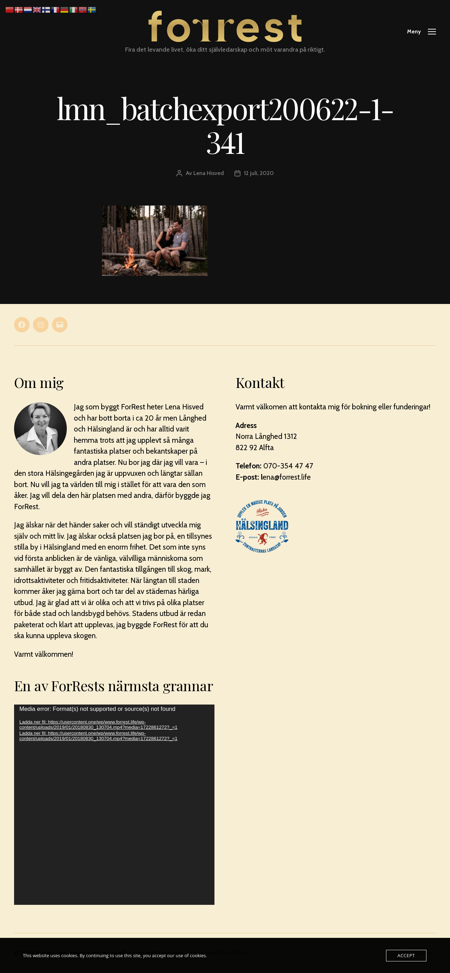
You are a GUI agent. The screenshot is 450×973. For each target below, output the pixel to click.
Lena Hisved (208, 173)
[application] (114, 805)
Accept (406, 955)
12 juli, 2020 (259, 173)
